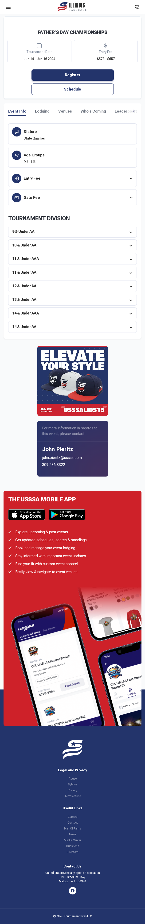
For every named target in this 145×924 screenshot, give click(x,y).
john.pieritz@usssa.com (62, 457)
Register (72, 75)
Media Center (72, 840)
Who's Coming (93, 111)
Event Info (17, 111)
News (72, 834)
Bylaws (72, 784)
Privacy (72, 790)
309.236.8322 (53, 464)
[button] (134, 111)
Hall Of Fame (72, 828)
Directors (72, 852)
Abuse (73, 778)
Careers (72, 816)
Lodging (42, 111)
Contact (72, 822)
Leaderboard (126, 111)
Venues (65, 111)
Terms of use (72, 796)
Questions (72, 846)
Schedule (72, 89)
